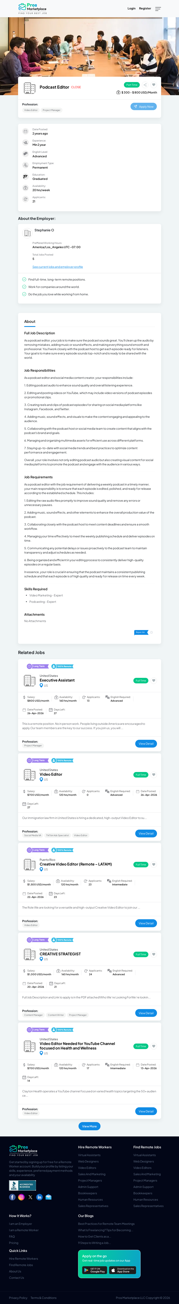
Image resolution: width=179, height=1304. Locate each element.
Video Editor (51, 774)
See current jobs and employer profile (57, 266)
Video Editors (87, 1167)
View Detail (146, 743)
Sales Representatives (93, 1206)
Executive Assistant (57, 680)
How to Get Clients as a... (94, 1236)
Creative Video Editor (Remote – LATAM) (76, 864)
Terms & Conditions (44, 1297)
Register (145, 8)
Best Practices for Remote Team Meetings (106, 1223)
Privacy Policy (18, 1297)
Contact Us (16, 1277)
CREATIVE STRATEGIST (60, 953)
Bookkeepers (87, 1193)
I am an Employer (20, 1223)
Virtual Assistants (89, 1155)
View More (89, 1126)
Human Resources (90, 1199)
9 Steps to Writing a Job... (94, 1243)
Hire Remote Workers (95, 1147)
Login (131, 8)
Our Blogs (86, 1216)
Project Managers (90, 1180)
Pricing (13, 1243)
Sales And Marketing (91, 1174)
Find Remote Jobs (147, 1147)
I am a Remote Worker (24, 1230)
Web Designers (88, 1161)
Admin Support (88, 1187)
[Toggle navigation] (158, 8)
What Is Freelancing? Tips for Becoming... (105, 1230)
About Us (15, 1271)
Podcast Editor (54, 86)
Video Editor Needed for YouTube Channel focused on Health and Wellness (77, 1045)
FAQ (12, 1236)
